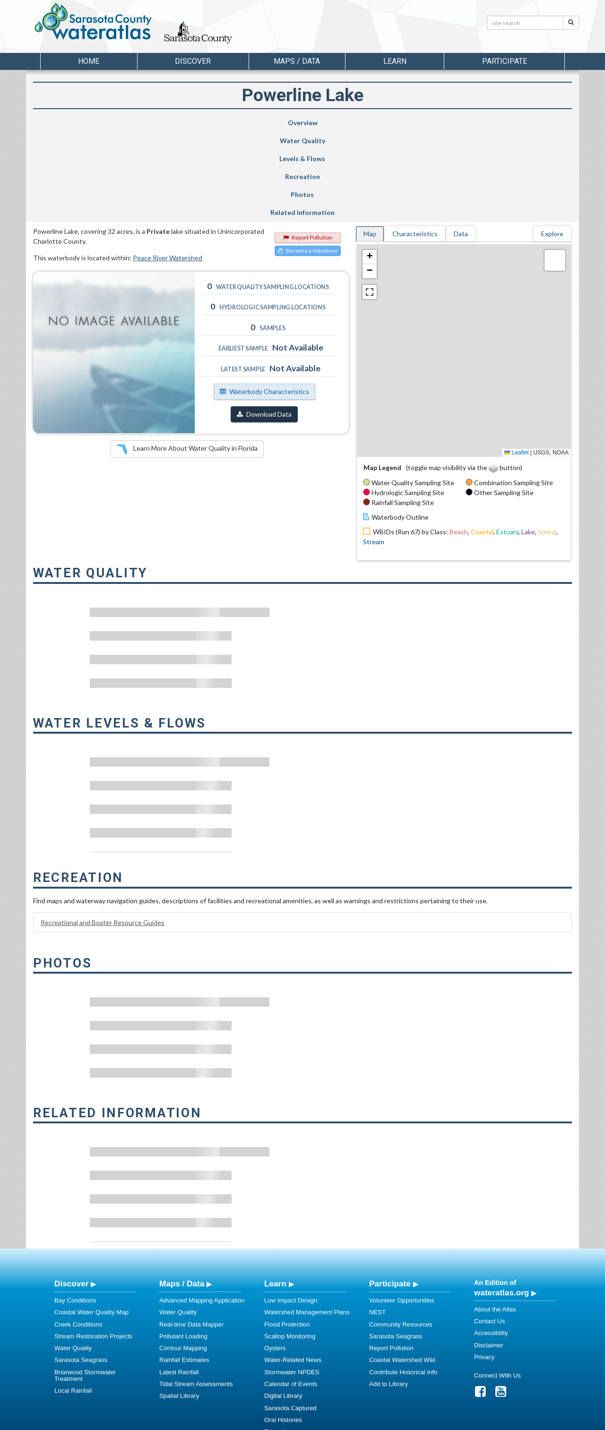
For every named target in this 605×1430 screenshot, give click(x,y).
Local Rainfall (73, 1300)
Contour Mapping (183, 1258)
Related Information (522, 123)
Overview (79, 123)
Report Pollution (307, 147)
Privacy (484, 1267)
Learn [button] (394, 61)
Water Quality (167, 123)
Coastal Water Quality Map (91, 1222)
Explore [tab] (552, 144)
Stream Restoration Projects (93, 1246)
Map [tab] (369, 144)
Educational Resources (296, 1354)
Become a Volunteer (307, 160)
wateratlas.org (501, 1202)
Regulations (280, 1366)
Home (88, 61)
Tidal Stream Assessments (196, 1294)
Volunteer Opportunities (401, 1210)
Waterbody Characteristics (264, 302)
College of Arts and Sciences (361, 1421)
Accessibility (491, 1243)
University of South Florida (434, 1421)
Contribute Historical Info (403, 1282)
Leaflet (516, 363)
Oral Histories (283, 1330)
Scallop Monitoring (290, 1246)
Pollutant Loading (183, 1246)
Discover (71, 1194)
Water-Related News (292, 1270)
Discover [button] (193, 61)
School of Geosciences (293, 1421)
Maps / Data (181, 1194)
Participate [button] (504, 61)
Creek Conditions (78, 1234)
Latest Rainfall (179, 1282)
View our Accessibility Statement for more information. (402, 1398)
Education (278, 1341)
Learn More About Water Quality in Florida (187, 359)
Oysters (274, 1258)
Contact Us (489, 1231)
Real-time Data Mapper (191, 1234)
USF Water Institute (236, 1421)
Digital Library (283, 1306)
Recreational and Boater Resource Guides (102, 833)
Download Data (264, 324)
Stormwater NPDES (292, 1282)
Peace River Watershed (167, 168)
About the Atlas (495, 1219)
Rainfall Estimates (184, 1270)
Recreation (339, 123)
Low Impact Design (290, 1210)
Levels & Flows (250, 123)
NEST (377, 1222)
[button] (370, 167)
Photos (429, 123)
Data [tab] (461, 144)
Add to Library (388, 1294)
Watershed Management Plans (307, 1222)
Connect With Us (497, 1285)
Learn (275, 1194)
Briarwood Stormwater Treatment (85, 1286)
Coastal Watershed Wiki (402, 1270)
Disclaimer (488, 1255)
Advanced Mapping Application (201, 1210)
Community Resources (400, 1234)
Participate (390, 1194)
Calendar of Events (290, 1294)
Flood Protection (287, 1234)
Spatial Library (179, 1306)
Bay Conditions (75, 1210)
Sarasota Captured (290, 1318)
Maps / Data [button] (297, 61)
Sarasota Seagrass (80, 1270)
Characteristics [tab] (415, 144)
